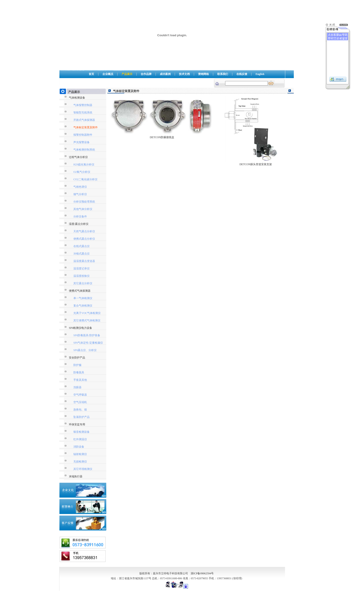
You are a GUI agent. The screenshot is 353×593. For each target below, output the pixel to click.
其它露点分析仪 (82, 283)
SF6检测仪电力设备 (80, 327)
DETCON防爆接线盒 (162, 137)
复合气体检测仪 (82, 305)
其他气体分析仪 (82, 209)
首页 (91, 74)
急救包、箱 (80, 409)
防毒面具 (78, 372)
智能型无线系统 (82, 112)
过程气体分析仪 (78, 157)
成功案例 (165, 74)
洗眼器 (77, 387)
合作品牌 (146, 74)
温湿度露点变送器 (84, 261)
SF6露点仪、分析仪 (85, 350)
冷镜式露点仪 (81, 253)
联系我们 (222, 74)
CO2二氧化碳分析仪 (85, 179)
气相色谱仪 (80, 186)
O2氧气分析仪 (81, 172)
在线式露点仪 (81, 246)
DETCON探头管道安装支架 (256, 164)
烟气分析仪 (80, 194)
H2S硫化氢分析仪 (83, 164)
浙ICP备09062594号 (202, 573)
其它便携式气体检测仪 (86, 320)
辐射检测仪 (80, 454)
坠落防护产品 (81, 417)
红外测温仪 (80, 439)
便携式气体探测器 (80, 290)
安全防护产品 (77, 357)
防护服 (77, 365)
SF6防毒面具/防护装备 (86, 335)
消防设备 (78, 446)
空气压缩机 (80, 402)
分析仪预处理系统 (84, 201)
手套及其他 (80, 379)
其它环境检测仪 (82, 469)
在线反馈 (241, 74)
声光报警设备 (81, 142)
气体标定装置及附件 (85, 127)
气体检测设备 (77, 97)
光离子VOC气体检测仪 (87, 313)
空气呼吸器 (80, 394)
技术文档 (184, 74)
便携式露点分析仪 (84, 238)
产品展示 (127, 74)
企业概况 (107, 74)
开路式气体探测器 (84, 120)
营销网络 (203, 74)
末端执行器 (75, 476)
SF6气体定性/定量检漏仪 (88, 342)
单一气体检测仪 (82, 298)
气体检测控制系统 (84, 149)
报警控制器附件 (82, 134)
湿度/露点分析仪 (78, 223)
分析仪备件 (80, 216)
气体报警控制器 (82, 105)
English (260, 74)
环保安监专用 (77, 424)
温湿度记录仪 (81, 268)
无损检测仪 (80, 461)
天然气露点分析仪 (84, 231)
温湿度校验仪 (81, 275)
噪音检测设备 (81, 431)
